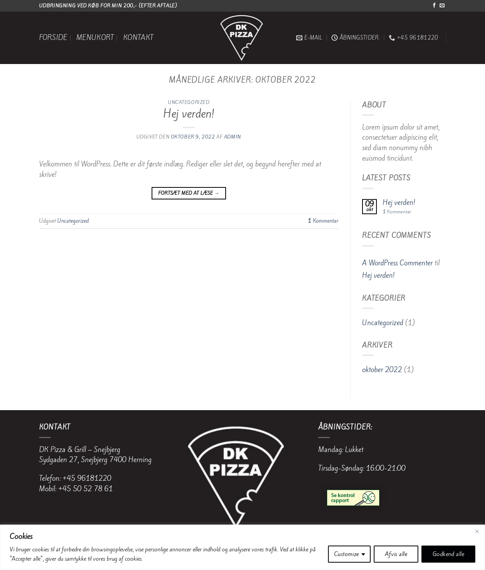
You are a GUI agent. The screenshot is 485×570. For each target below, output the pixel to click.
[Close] (477, 531)
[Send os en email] (442, 6)
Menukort (95, 37)
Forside (53, 37)
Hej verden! (188, 113)
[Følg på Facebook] (434, 6)
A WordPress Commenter (397, 263)
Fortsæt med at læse (188, 193)
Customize (346, 554)
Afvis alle (396, 554)
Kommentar (323, 221)
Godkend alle (448, 554)
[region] (242, 547)
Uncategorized (189, 102)
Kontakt (138, 37)
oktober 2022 (382, 369)
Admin (232, 136)
